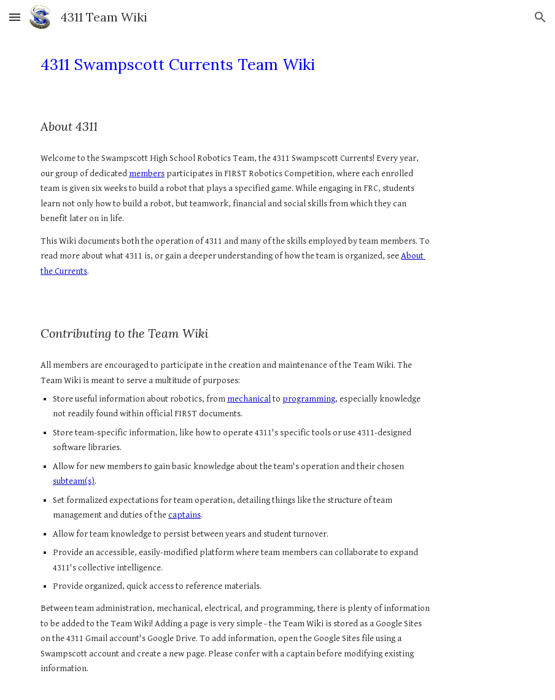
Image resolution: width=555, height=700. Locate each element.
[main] (236, 64)
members (147, 173)
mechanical (249, 399)
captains (184, 515)
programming (308, 399)
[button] (14, 17)
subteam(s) (74, 481)
